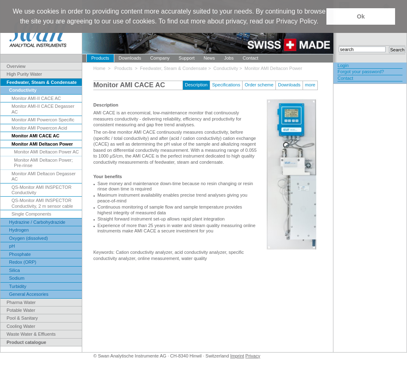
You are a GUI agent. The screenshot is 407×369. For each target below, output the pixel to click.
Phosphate (20, 254)
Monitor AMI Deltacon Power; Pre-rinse (43, 163)
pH (12, 246)
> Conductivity (223, 68)
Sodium (16, 278)
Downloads (130, 58)
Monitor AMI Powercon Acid (39, 127)
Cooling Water (21, 326)
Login (343, 65)
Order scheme (259, 84)
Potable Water (21, 310)
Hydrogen (19, 229)
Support (187, 58)
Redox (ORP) (22, 262)
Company (159, 58)
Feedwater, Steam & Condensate (42, 82)
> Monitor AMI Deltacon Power (270, 68)
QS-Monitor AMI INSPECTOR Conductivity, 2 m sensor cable (42, 203)
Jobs (229, 58)
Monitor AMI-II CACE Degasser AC (43, 109)
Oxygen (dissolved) (28, 238)
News (209, 58)
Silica (14, 270)
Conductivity (23, 90)
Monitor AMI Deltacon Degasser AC (44, 176)
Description (196, 84)
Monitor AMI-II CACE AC (36, 98)
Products (100, 58)
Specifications (226, 84)
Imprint (237, 355)
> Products (121, 68)
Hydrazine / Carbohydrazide (37, 222)
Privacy (252, 355)
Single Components (31, 213)
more (310, 84)
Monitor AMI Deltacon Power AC (46, 151)
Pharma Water (21, 302)
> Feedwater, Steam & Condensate (171, 68)
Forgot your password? (361, 71)
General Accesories (29, 294)
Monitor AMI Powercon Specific (43, 119)
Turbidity (17, 286)
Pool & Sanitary (22, 318)
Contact (250, 58)
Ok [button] (361, 16)
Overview (16, 66)
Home (100, 68)
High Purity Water (24, 74)
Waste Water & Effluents (31, 334)
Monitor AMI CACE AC (35, 135)
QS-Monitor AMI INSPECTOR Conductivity (42, 190)
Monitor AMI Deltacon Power (42, 144)
